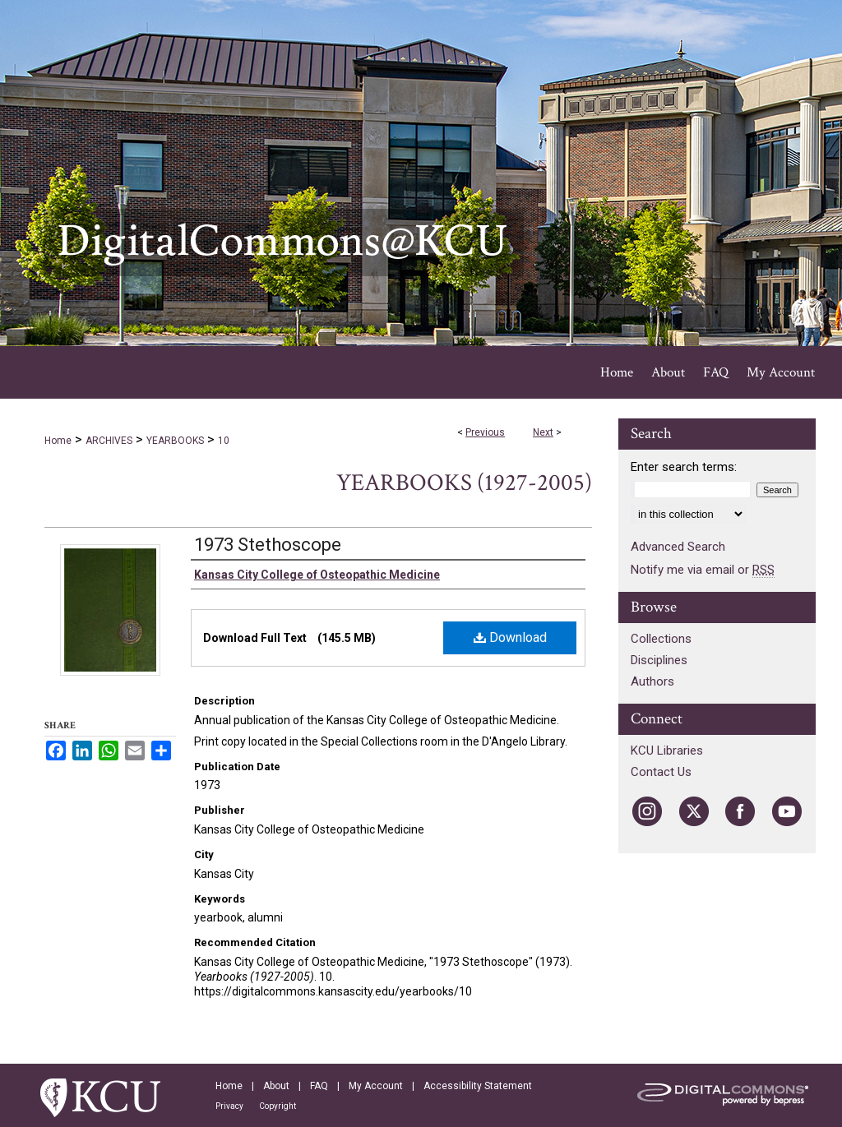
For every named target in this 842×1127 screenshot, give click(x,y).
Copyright (277, 1106)
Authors (652, 681)
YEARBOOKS (175, 440)
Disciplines (659, 660)
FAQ (319, 1086)
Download (510, 637)
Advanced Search (678, 546)
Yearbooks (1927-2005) (464, 483)
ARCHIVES (109, 440)
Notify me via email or (703, 569)
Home (58, 440)
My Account (376, 1086)
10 (223, 440)
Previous (485, 432)
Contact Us (661, 771)
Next (543, 432)
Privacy (229, 1106)
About (276, 1086)
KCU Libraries (667, 750)
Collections (661, 638)
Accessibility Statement (477, 1086)
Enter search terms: (684, 467)
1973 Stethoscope (267, 544)
